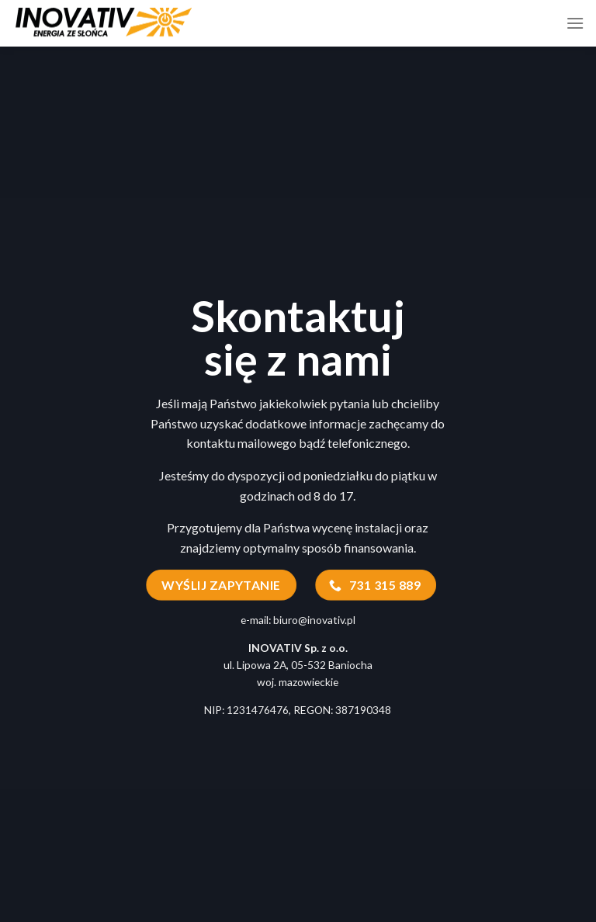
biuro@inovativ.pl (314, 619)
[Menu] (575, 23)
